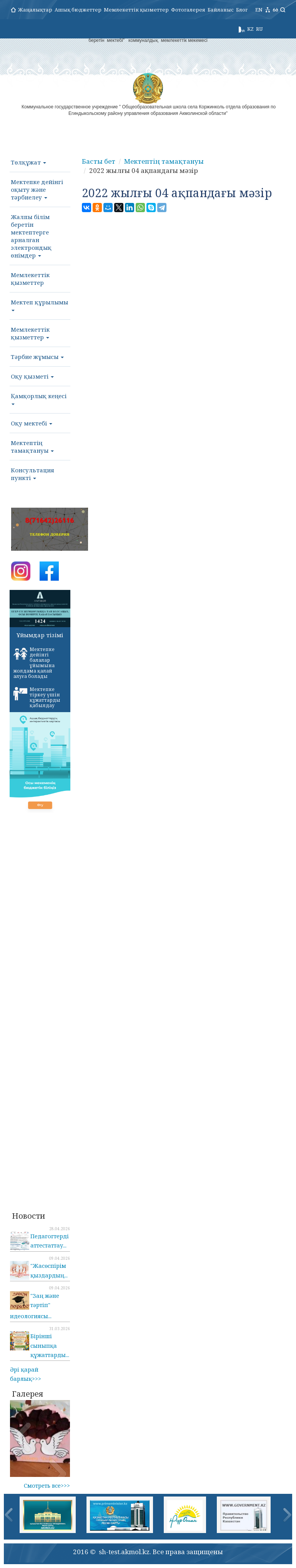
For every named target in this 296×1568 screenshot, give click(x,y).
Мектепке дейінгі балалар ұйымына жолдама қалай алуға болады (34, 662)
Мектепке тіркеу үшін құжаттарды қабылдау (36, 697)
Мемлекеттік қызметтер (136, 9)
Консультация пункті (32, 474)
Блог (242, 9)
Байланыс (221, 9)
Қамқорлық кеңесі (39, 398)
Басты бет (98, 161)
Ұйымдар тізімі (40, 635)
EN (259, 9)
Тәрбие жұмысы (37, 356)
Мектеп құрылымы (39, 304)
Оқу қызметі (32, 376)
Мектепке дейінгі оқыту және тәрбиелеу (37, 189)
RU (259, 28)
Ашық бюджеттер (78, 9)
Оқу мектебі (31, 423)
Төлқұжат (28, 162)
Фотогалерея (188, 9)
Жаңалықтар (35, 9)
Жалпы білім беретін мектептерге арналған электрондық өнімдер (31, 236)
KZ (250, 28)
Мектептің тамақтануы (32, 446)
